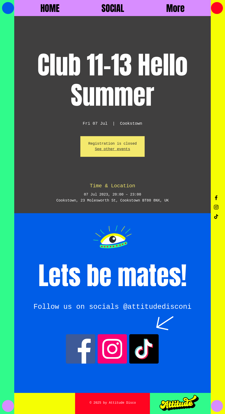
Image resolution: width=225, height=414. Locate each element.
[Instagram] (112, 349)
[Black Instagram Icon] (216, 207)
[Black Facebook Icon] (216, 198)
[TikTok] (216, 216)
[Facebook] (80, 349)
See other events (112, 149)
